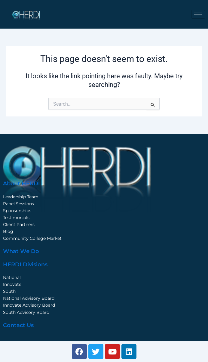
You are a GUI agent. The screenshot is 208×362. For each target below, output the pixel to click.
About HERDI (21, 183)
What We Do (21, 251)
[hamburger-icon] (198, 14)
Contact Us (18, 325)
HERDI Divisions (25, 264)
